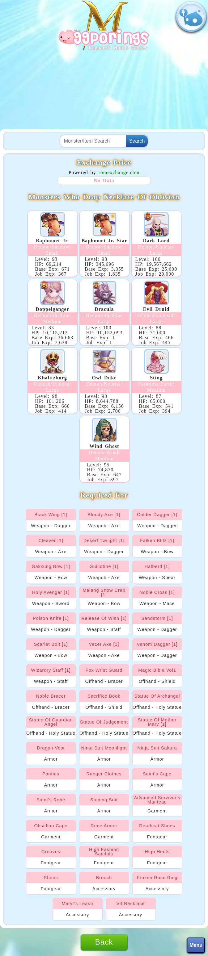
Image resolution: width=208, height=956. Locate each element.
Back (104, 942)
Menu (195, 945)
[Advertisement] (104, 90)
